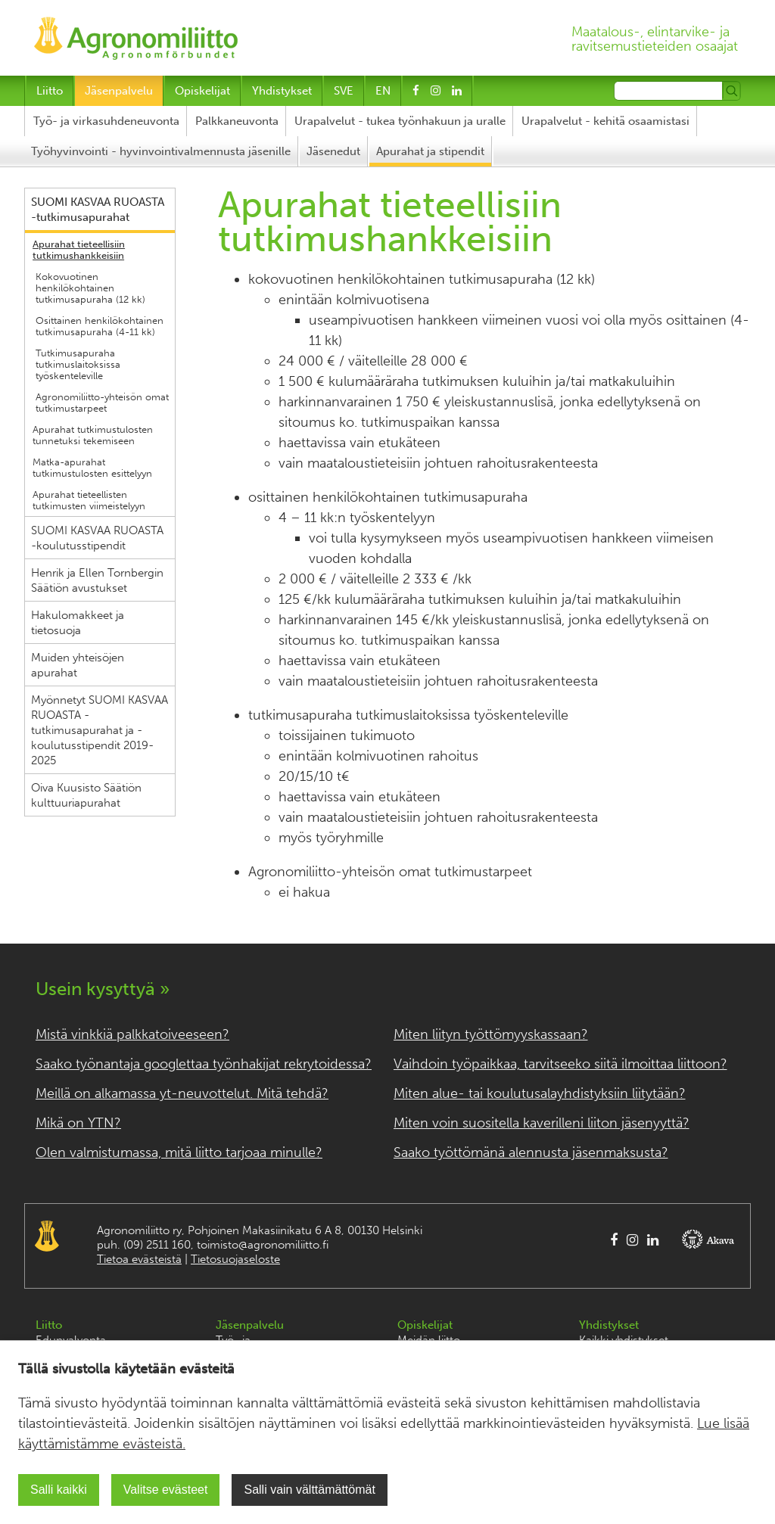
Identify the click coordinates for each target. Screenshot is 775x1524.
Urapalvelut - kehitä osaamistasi (605, 121)
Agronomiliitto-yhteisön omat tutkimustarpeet (102, 402)
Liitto (49, 91)
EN (383, 91)
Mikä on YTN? (78, 1123)
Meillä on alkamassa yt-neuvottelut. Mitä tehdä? (182, 1093)
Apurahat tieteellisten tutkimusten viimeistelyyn (89, 500)
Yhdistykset (282, 91)
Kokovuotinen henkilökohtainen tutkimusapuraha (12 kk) (90, 288)
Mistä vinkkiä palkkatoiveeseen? (132, 1034)
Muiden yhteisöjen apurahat (77, 665)
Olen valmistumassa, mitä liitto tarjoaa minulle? (179, 1152)
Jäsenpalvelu (119, 91)
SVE (343, 91)
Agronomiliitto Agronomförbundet (47, 1236)
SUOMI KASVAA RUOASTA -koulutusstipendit (97, 538)
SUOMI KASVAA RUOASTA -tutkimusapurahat (97, 209)
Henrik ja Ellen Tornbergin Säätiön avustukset (97, 580)
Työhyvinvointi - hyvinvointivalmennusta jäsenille (161, 151)
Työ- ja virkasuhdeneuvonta (106, 121)
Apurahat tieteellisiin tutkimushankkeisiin (79, 249)
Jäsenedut (333, 151)
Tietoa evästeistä (139, 1259)
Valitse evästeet (165, 1489)
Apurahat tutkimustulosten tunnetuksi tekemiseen (93, 435)
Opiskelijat (202, 91)
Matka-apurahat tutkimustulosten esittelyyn (92, 467)
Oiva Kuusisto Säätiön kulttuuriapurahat (86, 795)
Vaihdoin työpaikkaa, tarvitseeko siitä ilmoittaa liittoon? (560, 1064)
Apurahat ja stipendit (430, 151)
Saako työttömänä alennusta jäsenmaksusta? (531, 1152)
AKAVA (710, 1239)
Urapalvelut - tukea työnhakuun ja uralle (400, 121)
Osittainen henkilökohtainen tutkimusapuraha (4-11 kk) (99, 326)
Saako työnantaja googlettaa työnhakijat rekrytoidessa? (204, 1064)
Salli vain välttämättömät (309, 1489)
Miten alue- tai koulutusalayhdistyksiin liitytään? (540, 1093)
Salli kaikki (58, 1489)
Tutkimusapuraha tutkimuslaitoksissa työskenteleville (78, 364)
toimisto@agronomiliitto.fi (262, 1245)
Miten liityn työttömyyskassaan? (491, 1034)
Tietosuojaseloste (235, 1259)
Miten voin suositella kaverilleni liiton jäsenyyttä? (541, 1123)
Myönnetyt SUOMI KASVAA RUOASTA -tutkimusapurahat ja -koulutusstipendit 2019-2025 (99, 730)
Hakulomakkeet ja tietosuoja (77, 622)
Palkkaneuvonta (237, 121)
